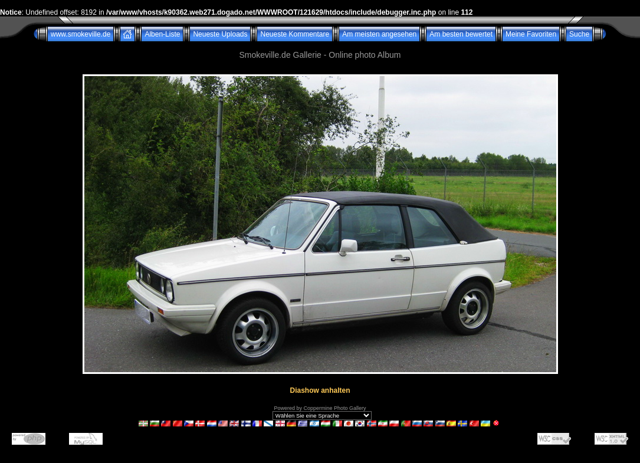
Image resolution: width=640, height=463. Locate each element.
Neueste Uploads (220, 34)
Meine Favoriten (531, 34)
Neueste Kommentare (294, 34)
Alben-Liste (162, 34)
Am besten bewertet (461, 34)
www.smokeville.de (80, 34)
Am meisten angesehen (379, 34)
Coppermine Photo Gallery (334, 408)
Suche (579, 34)
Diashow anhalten (320, 390)
